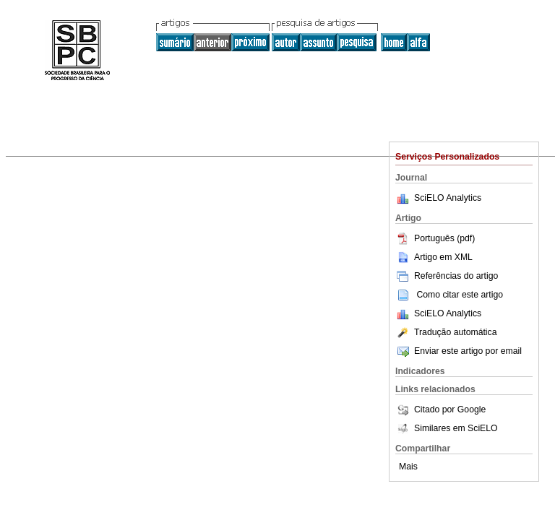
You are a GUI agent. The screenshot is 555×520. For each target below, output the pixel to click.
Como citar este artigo (459, 295)
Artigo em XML (434, 257)
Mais (408, 467)
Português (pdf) (435, 238)
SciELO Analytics (447, 198)
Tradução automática (445, 332)
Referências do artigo (446, 276)
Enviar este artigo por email (458, 351)
